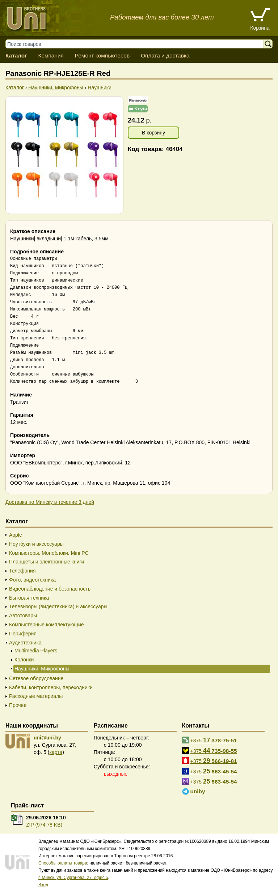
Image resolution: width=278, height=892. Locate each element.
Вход (43, 884)
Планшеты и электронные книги (46, 562)
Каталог (16, 55)
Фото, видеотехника (32, 580)
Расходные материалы (36, 696)
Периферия (23, 633)
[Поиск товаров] (138, 43)
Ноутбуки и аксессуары (36, 544)
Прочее (17, 705)
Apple (15, 535)
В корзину (153, 133)
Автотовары (23, 615)
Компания (50, 55)
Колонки (24, 659)
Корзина (259, 28)
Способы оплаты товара (62, 863)
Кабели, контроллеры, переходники (51, 687)
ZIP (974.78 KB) (44, 825)
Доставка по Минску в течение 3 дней (49, 502)
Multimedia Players (35, 650)
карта (55, 752)
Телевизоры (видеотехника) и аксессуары (58, 606)
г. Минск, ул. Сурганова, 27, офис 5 (73, 877)
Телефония (22, 571)
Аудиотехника (25, 643)
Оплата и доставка (165, 55)
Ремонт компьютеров (102, 55)
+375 (213, 740)
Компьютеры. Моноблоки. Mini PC (49, 553)
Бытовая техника (29, 598)
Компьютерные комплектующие (46, 624)
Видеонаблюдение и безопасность (49, 589)
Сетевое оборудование (36, 678)
